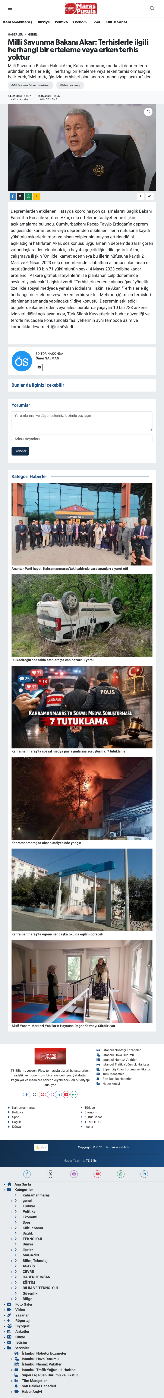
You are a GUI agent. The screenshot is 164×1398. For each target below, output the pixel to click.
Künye (16, 1337)
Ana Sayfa (19, 1184)
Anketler (18, 1331)
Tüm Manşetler (110, 1074)
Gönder (20, 451)
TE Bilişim (93, 1160)
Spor (96, 22)
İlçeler (86, 1127)
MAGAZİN (27, 1255)
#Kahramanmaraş (70, 85)
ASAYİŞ (25, 1266)
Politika (61, 22)
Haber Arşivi (108, 1084)
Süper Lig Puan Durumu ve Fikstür (124, 1069)
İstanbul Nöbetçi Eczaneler (119, 1050)
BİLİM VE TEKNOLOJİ (36, 1288)
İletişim (17, 1342)
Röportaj (18, 1320)
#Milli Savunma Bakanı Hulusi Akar (30, 85)
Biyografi (19, 1326)
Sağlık (14, 1122)
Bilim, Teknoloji (31, 1260)
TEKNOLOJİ (90, 1122)
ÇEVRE (24, 1271)
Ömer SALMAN (47, 358)
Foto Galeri (20, 1304)
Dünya (14, 1127)
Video (16, 1309)
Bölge (23, 1299)
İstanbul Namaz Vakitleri (117, 1060)
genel (33, 34)
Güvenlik (26, 1293)
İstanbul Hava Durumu (115, 1055)
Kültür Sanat (116, 22)
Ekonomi (80, 22)
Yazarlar (18, 1315)
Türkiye (43, 22)
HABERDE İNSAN (32, 1277)
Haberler (15, 34)
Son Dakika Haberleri (115, 1079)
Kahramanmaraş (17, 22)
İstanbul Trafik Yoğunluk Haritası (123, 1064)
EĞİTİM (25, 1282)
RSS (41, 1147)
